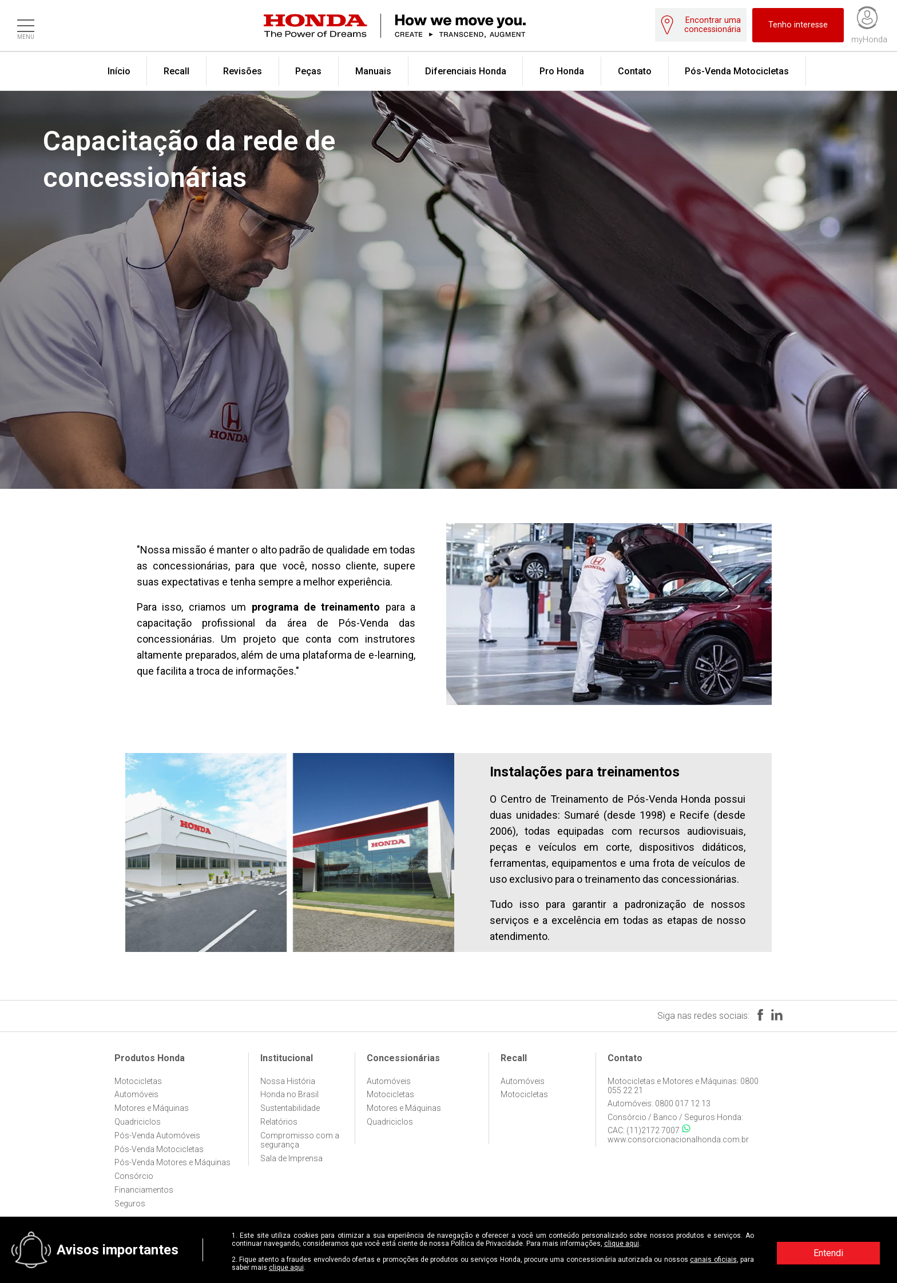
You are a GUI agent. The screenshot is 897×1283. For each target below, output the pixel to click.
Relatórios (278, 1121)
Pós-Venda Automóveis (157, 1135)
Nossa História (287, 1081)
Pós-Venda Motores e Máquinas (172, 1162)
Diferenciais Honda (465, 71)
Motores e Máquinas (151, 1108)
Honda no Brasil (289, 1094)
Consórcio (133, 1176)
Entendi (828, 1253)
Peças (308, 71)
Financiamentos (143, 1189)
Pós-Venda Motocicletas (737, 71)
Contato (635, 71)
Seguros (129, 1203)
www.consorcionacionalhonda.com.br (678, 1139)
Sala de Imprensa (291, 1158)
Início (119, 71)
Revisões (242, 71)
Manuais (373, 71)
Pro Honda (561, 71)
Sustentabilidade (290, 1108)
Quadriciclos (137, 1121)
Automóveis (136, 1094)
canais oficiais (713, 1260)
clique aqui (621, 1244)
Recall (176, 71)
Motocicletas (138, 1081)
